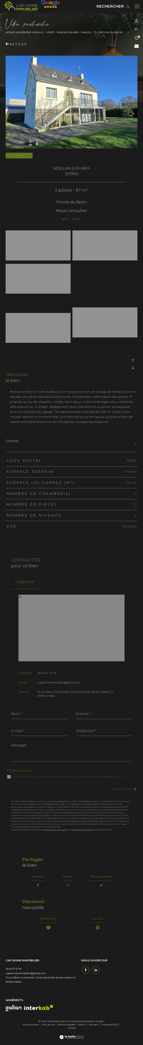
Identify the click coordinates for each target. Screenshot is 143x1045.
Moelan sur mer (68, 32)
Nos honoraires (31, 1027)
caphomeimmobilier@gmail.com (59, 682)
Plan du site (48, 1027)
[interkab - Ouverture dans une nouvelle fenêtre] (38, 1010)
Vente (50, 32)
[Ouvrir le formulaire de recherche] (113, 6)
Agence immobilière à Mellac (25, 32)
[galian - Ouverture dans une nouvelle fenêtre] (13, 1011)
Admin (82, 1027)
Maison (86, 32)
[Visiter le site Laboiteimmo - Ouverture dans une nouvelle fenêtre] (71, 1037)
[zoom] (38, 233)
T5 (95, 32)
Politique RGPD (109, 1027)
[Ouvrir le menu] (137, 6)
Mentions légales (67, 1027)
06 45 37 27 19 (47, 673)
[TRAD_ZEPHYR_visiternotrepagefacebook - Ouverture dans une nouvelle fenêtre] (85, 972)
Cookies (72, 1030)
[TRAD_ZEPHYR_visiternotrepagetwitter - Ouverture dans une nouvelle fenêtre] (95, 972)
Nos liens (93, 1027)
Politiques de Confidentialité (55, 830)
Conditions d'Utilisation (82, 830)
